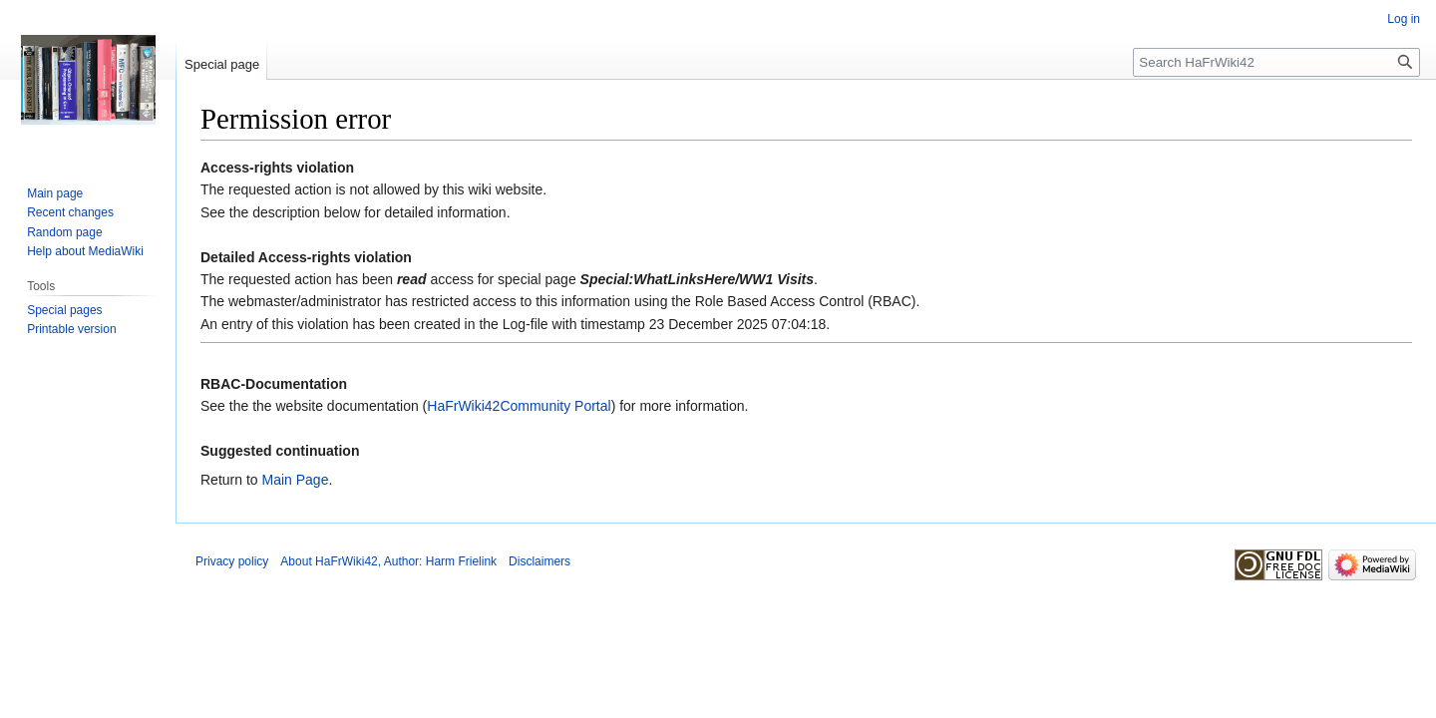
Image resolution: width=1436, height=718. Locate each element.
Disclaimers (539, 561)
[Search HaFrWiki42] (1276, 62)
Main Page (294, 480)
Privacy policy (231, 561)
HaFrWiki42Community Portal (518, 406)
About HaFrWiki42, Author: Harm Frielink (388, 561)
